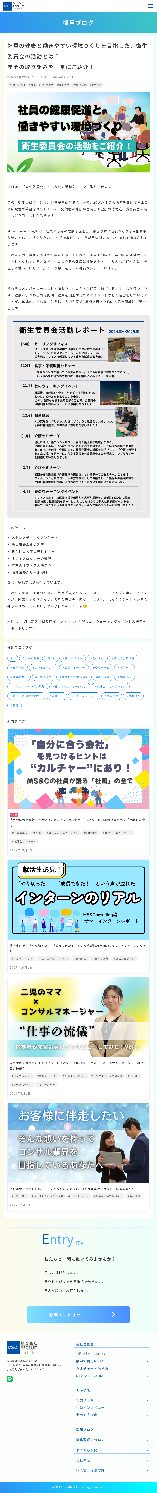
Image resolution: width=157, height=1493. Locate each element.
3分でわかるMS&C (91, 1353)
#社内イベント (72, 658)
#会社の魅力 (31, 658)
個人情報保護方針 (90, 1470)
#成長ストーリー (74, 667)
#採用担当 (133, 696)
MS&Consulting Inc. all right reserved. (80, 1487)
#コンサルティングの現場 (28, 686)
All (13, 658)
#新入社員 (111, 696)
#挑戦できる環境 (123, 658)
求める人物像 (87, 1414)
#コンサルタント (44, 667)
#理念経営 (103, 677)
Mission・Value (89, 1375)
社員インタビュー (90, 1407)
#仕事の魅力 (43, 677)
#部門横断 (17, 667)
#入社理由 (57, 696)
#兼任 (14, 705)
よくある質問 (87, 1449)
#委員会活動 (101, 667)
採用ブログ (85, 1429)
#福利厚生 (124, 667)
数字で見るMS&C (90, 1361)
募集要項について (90, 1439)
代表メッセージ (88, 1399)
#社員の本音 (19, 677)
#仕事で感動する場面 (74, 677)
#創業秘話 (124, 677)
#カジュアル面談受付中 (26, 696)
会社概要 (83, 1460)
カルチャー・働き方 (92, 1368)
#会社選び (97, 658)
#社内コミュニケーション (70, 686)
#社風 (51, 658)
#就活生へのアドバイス (110, 686)
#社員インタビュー (84, 696)
